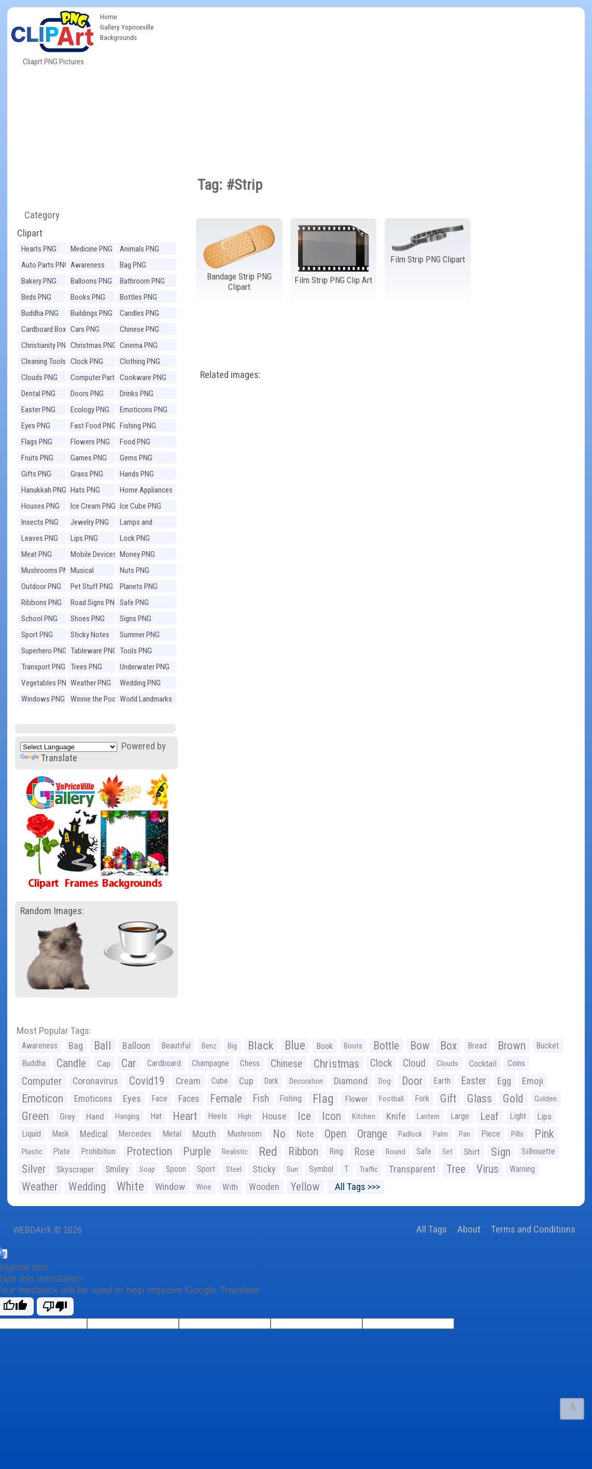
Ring (336, 1151)
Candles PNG (139, 313)
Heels (217, 1116)
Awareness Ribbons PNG (91, 266)
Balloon (136, 1045)
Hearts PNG (39, 249)
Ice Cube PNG (140, 506)
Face (159, 1098)
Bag (75, 1046)
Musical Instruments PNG (96, 572)
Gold (513, 1098)
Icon (331, 1116)
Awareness (40, 1046)
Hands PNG (137, 474)
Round (395, 1151)
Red (268, 1151)
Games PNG (89, 458)
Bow (419, 1045)
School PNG (39, 618)
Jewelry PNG (90, 522)
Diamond (351, 1081)
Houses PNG (40, 506)
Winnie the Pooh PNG (95, 700)
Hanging (127, 1116)
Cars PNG (85, 329)
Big (232, 1046)
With (230, 1187)
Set (447, 1151)
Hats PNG (85, 490)
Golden (545, 1098)
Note (305, 1134)
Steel (234, 1169)
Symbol (321, 1169)
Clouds (447, 1063)
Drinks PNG (136, 393)
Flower (356, 1099)
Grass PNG (87, 474)
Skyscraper (75, 1169)
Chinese (287, 1063)
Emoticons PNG (143, 409)
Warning (522, 1169)
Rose (364, 1151)
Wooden (264, 1186)
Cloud (414, 1063)
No (279, 1133)
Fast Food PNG (93, 425)
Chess (250, 1063)
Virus (487, 1169)
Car (128, 1063)
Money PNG (137, 554)
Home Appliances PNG (146, 491)
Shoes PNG (88, 618)
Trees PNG (86, 666)
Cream (188, 1080)
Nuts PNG (134, 570)
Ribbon (303, 1151)
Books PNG (88, 297)
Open (335, 1133)
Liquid (31, 1134)
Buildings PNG (91, 313)
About (469, 1229)
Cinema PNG (139, 345)
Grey (67, 1116)
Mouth (204, 1133)
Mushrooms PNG (47, 570)
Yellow (305, 1186)
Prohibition (98, 1151)
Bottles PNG (138, 297)
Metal (171, 1134)
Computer (42, 1081)
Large (459, 1116)
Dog (384, 1081)
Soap (147, 1169)
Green (35, 1116)
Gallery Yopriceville (127, 27)
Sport (206, 1169)
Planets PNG (139, 586)
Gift (448, 1098)
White (130, 1187)
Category (38, 215)
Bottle (386, 1045)
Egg (504, 1081)
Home (108, 16)
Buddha (34, 1063)
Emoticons (93, 1099)
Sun (292, 1169)
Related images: (230, 375)
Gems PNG (136, 458)
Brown (512, 1045)
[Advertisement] (371, 85)
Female (226, 1098)
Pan (464, 1134)
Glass (479, 1098)
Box (448, 1045)
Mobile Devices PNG (94, 556)
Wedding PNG (140, 683)
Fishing (291, 1098)
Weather (40, 1186)
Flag (323, 1099)
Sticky (264, 1169)
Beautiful (176, 1046)
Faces (188, 1099)
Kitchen (363, 1116)
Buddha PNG (40, 313)
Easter (473, 1081)
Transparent (412, 1169)
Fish (261, 1098)
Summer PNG (140, 634)
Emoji (532, 1081)
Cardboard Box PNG (43, 331)
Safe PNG (134, 602)
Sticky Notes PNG (90, 636)
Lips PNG (84, 538)
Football (391, 1098)
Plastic (32, 1151)
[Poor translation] (55, 1306)
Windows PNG (43, 699)
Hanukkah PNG (43, 490)
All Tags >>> (355, 1187)
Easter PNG (38, 409)
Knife (396, 1116)
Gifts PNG (36, 474)
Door (412, 1080)
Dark (271, 1081)
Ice (304, 1116)
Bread (477, 1046)
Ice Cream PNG (93, 506)
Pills (517, 1134)
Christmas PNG (94, 345)
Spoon (176, 1169)
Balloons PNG (91, 281)
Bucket (548, 1046)
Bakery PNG (39, 281)
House (274, 1116)
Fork (422, 1098)
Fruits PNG (37, 458)
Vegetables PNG (46, 683)
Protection (149, 1151)
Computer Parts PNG (94, 379)
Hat (156, 1116)
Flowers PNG (90, 441)
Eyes (132, 1098)
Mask (60, 1134)
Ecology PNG (90, 409)
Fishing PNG (138, 425)
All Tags (431, 1229)
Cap (103, 1063)
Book (324, 1046)
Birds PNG (36, 297)
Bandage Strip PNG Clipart (239, 281)
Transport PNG (43, 666)
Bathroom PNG (142, 281)
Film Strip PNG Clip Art (333, 280)
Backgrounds (118, 37)
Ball (102, 1045)
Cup (246, 1080)
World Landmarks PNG (146, 700)
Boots (353, 1046)
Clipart (30, 233)
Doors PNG (87, 393)
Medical (94, 1134)
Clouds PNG (39, 377)
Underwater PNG (145, 666)
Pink (544, 1133)
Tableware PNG (94, 650)
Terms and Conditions (533, 1229)
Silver (34, 1169)
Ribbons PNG (41, 602)
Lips (544, 1116)
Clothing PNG (140, 361)
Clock (381, 1063)
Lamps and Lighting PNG (139, 523)
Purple (197, 1151)
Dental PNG (38, 393)
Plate (61, 1151)
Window (170, 1187)
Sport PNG (37, 634)
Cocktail (483, 1063)
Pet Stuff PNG (92, 586)
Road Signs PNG (95, 602)
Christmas (336, 1063)
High (244, 1116)
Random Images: (52, 911)
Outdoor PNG (41, 586)
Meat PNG (36, 554)
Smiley (117, 1169)
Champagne (210, 1063)
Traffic (369, 1169)
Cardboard (164, 1063)
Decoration (306, 1081)
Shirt (471, 1151)
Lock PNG (135, 538)
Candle (71, 1063)
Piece (490, 1134)
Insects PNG (40, 522)
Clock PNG (87, 361)
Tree (456, 1169)
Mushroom (244, 1134)
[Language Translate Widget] (68, 747)
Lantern (428, 1116)
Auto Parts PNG (45, 265)
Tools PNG (136, 650)
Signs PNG (135, 618)
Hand (95, 1116)
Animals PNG (139, 249)
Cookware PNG (143, 377)
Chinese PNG (139, 329)
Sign (501, 1151)
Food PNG (135, 441)
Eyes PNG (35, 425)
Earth (441, 1081)
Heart (185, 1116)
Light (518, 1116)
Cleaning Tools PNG (43, 363)
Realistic (235, 1151)
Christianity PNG (46, 345)
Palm (440, 1134)
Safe (423, 1151)
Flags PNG (36, 441)
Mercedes (135, 1134)
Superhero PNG (44, 650)
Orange (372, 1133)
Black (261, 1046)
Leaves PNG (39, 538)
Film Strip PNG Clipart (427, 259)
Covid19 (147, 1080)
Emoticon (42, 1098)
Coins (516, 1063)
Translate (48, 758)
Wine (204, 1187)
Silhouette (538, 1151)
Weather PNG (91, 683)
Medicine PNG (91, 249)
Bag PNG (133, 265)
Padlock (410, 1134)
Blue (295, 1046)
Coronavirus (95, 1081)
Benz (209, 1046)
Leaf (489, 1116)
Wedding (87, 1186)
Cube (220, 1081)
